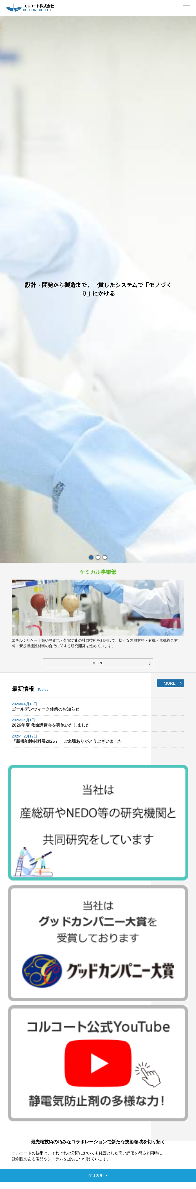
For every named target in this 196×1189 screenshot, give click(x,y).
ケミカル (96, 1175)
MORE (169, 683)
